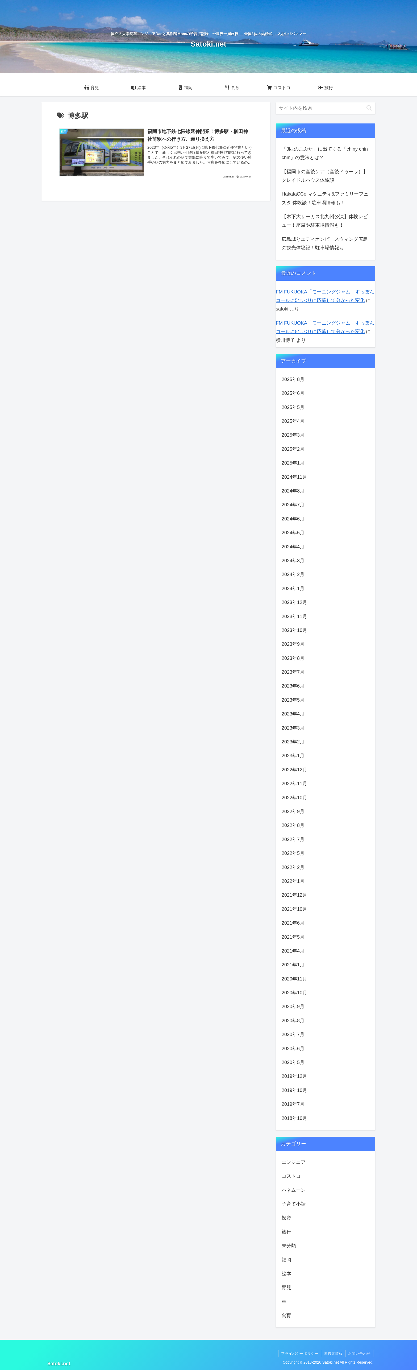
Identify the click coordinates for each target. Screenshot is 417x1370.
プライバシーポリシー (299, 1353)
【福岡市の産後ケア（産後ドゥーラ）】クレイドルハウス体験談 (325, 176)
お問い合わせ (359, 1353)
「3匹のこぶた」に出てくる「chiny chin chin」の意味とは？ (325, 153)
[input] (325, 108)
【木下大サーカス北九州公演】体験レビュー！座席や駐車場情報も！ (325, 221)
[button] (369, 108)
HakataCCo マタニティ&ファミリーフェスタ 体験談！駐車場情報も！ (325, 198)
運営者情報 (333, 1353)
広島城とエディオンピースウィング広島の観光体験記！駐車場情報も (325, 243)
